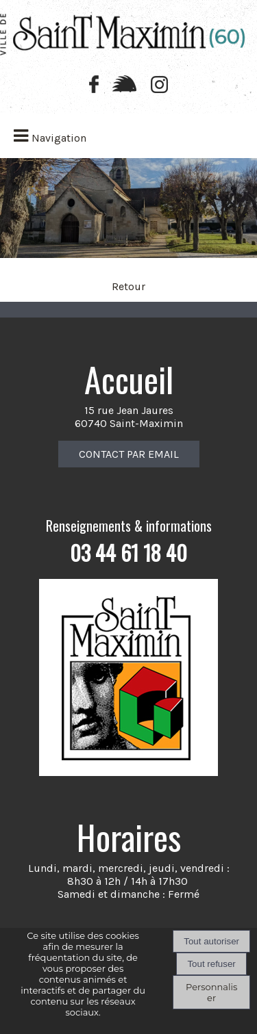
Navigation (59, 137)
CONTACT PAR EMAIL (129, 454)
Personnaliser (211, 992)
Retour (128, 286)
